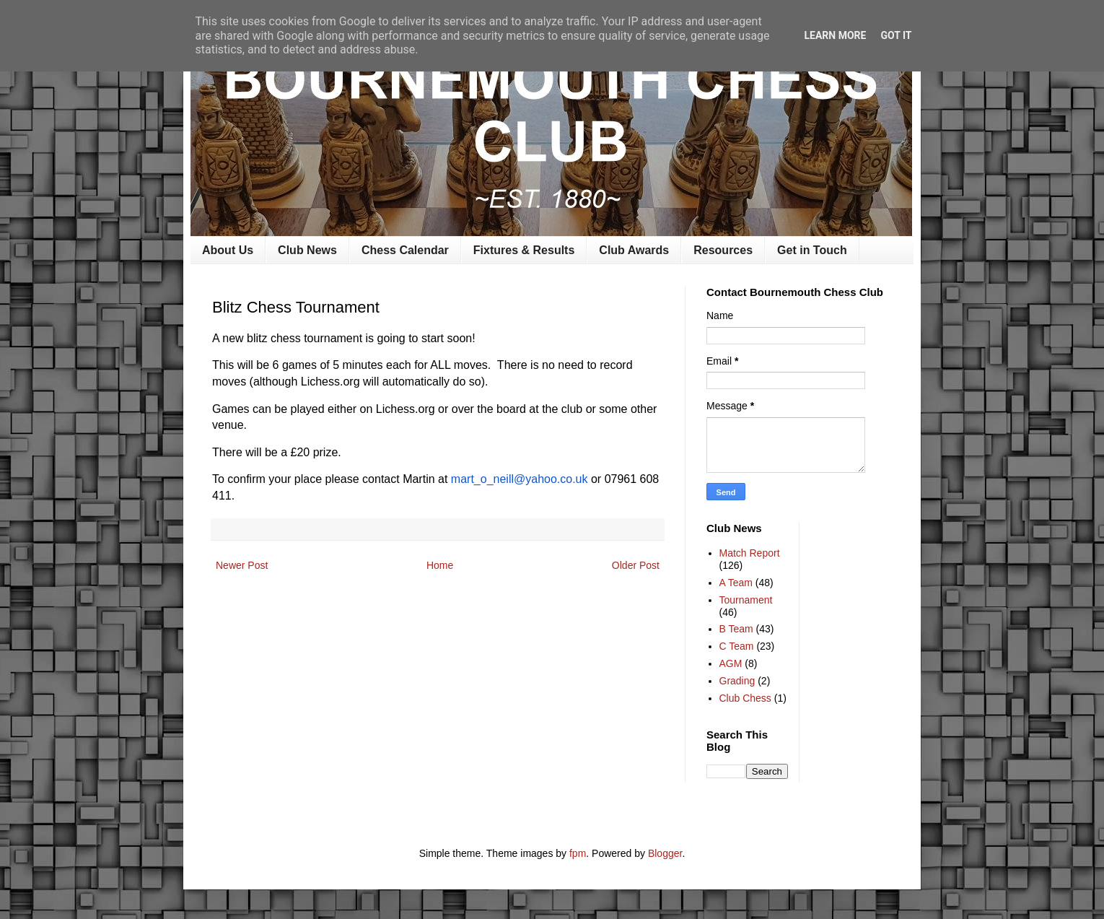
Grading (737, 681)
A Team (736, 582)
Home (439, 565)
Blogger (665, 853)
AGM (730, 663)
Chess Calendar (405, 250)
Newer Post (242, 565)
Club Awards (634, 250)
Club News (307, 250)
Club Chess (745, 698)
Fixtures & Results (523, 250)
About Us (227, 250)
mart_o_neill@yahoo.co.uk (519, 479)
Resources (723, 250)
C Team (736, 646)
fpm (577, 853)
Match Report (749, 553)
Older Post (636, 565)
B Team (736, 629)
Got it (895, 35)
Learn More (835, 35)
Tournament (746, 600)
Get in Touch (812, 250)
